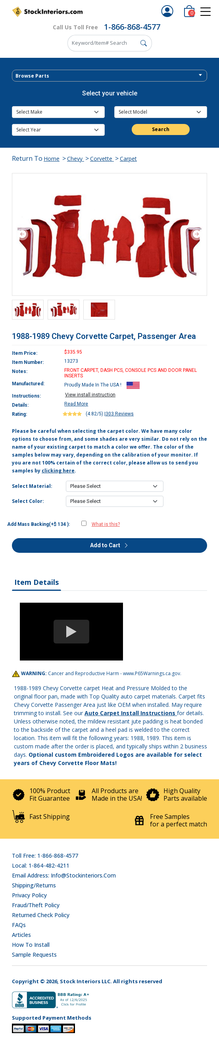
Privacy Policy (29, 895)
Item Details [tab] (36, 582)
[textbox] (109, 76)
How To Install (31, 944)
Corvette (102, 158)
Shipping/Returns (34, 885)
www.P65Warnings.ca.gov (151, 673)
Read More (76, 404)
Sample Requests (34, 954)
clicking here (58, 470)
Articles (21, 934)
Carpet (128, 158)
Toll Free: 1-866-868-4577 (45, 855)
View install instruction (90, 395)
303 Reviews (120, 414)
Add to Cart (109, 545)
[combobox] (109, 76)
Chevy (75, 158)
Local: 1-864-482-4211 (40, 865)
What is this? (106, 524)
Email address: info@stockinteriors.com (64, 875)
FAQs (19, 925)
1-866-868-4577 (132, 26)
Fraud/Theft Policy (36, 905)
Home (52, 158)
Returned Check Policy (40, 915)
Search (160, 129)
